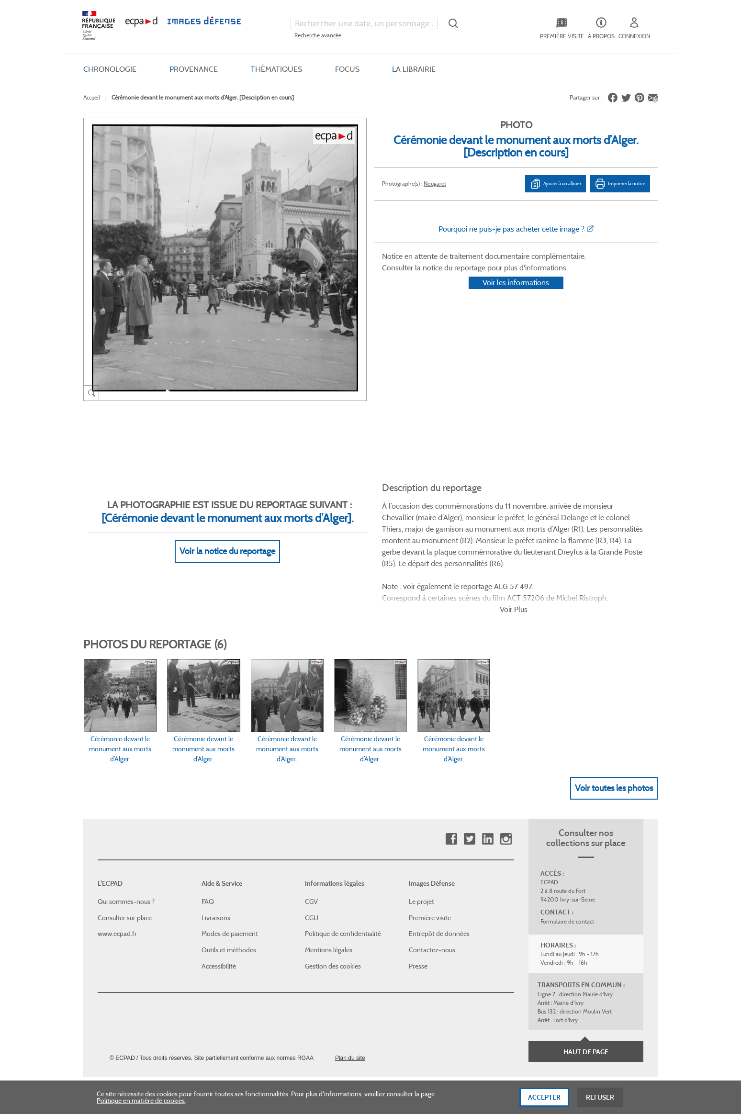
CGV (311, 853)
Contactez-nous (432, 901)
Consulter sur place (125, 869)
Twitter (469, 791)
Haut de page (585, 1003)
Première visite (430, 869)
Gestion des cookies (333, 917)
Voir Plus (514, 560)
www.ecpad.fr (117, 885)
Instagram (506, 791)
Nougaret (435, 183)
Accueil (91, 97)
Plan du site (350, 1009)
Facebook (451, 791)
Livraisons (216, 869)
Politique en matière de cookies (141, 1102)
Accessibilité (219, 917)
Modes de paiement (230, 885)
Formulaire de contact (567, 873)
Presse (418, 917)
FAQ (208, 853)
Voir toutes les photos (614, 739)
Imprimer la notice (620, 183)
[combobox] (364, 23)
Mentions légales (328, 901)
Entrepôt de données (439, 885)
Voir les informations (516, 295)
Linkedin (488, 791)
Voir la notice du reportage (227, 540)
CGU (311, 869)
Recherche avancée (317, 35)
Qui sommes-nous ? (126, 853)
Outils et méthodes (229, 901)
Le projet (421, 853)
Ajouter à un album (555, 183)
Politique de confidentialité (343, 885)
